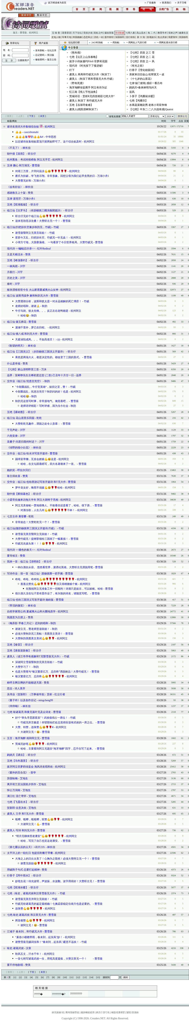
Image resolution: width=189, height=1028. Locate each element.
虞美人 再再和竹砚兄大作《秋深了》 (91, 74)
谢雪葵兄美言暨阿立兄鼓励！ (32, 534)
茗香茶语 (66, 32)
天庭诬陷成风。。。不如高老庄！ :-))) (37, 339)
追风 (132, 91)
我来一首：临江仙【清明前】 (24, 561)
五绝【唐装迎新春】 (19, 650)
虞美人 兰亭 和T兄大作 (20, 813)
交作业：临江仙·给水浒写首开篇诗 (27, 453)
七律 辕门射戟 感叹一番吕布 (145, 83)
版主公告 (51, 59)
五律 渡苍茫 (14, 198)
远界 (78, 375)
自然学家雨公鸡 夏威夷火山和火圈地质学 (31, 611)
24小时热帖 (97, 42)
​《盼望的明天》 (16, 345)
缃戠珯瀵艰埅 (118, 1012)
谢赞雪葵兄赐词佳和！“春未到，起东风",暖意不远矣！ (47, 942)
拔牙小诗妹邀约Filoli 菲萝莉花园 (88, 61)
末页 (42, 116)
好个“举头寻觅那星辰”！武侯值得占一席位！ (41, 717)
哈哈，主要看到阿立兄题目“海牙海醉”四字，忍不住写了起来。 (57, 748)
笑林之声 (172, 32)
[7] (47, 977)
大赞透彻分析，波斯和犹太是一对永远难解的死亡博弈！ (48, 301)
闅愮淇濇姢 (132, 1012)
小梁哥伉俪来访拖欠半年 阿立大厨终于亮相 (32, 499)
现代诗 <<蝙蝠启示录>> (21, 248)
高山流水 (141, 32)
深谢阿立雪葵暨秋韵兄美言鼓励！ (35, 662)
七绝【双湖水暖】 (17, 887)
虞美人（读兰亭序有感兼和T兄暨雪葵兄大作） (34, 656)
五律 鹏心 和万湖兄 (18, 165)
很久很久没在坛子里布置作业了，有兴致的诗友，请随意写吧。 (52, 593)
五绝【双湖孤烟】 (17, 204)
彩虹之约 (98, 32)
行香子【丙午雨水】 (19, 875)
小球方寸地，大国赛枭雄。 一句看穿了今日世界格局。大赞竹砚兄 (54, 242)
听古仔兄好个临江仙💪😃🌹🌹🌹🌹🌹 (38, 216)
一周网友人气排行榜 (136, 42)
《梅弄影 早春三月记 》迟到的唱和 (27, 623)
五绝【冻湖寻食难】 (81, 105)
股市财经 (109, 37)
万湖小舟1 (103, 176)
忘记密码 (39, 55)
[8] (53, 977)
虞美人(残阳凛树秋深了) (83, 109)
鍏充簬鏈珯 (58, 1012)
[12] (78, 977)
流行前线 (130, 37)
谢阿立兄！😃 (28, 925)
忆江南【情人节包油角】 (83, 91)
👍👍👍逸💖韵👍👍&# (29, 136)
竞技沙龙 (87, 32)
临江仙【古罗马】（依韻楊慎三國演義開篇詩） (35, 210)
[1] (14, 977)
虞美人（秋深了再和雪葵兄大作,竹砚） (92, 78)
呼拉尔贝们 (24, 470)
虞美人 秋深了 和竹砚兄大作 (85, 100)
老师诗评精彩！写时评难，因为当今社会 (44, 405)
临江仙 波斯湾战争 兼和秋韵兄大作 (27, 295)
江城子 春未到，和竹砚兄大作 (24, 931)
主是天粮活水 (15, 254)
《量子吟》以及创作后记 (21, 700)
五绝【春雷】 (15, 644)
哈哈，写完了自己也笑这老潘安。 (40, 840)
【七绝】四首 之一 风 (141, 61)
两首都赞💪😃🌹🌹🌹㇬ (28, 920)
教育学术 (162, 32)
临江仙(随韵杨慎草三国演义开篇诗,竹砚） (31, 528)
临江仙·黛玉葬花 (16, 321)
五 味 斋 (56, 32)
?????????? (76, 993)
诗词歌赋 (119, 32)
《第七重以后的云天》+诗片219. (26, 847)
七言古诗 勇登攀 (16, 516)
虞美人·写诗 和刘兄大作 (21, 830)
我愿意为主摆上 (16, 617)
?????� (38, 994)
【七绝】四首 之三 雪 (141, 52)
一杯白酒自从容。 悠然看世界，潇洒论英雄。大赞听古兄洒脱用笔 (54, 567)
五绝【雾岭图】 (16, 412)
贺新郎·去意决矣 (16, 807)
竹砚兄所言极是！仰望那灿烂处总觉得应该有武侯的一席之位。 (57, 722)
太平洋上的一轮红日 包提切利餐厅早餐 (30, 853)
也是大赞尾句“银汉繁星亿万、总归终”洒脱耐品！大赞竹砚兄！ (52, 671)
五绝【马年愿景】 (17, 760)
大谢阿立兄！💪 (30, 824)
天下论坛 (77, 32)
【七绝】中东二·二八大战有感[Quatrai (151, 109)
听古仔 (32, 153)
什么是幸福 (13, 363)
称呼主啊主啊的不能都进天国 (24, 682)
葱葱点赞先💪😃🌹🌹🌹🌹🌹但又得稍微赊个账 (49, 584)
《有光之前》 (137, 65)
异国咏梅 (12, 778)
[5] (36, 977)
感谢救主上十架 (16, 192)
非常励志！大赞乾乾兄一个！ (32, 522)
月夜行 (11, 272)
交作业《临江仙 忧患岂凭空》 (25, 381)
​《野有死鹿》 (77, 83)
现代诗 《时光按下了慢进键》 (87, 65)
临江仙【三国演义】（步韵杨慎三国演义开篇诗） (36, 351)
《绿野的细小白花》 (19, 447)
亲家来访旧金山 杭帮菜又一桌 (147, 74)
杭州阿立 (33, 32)
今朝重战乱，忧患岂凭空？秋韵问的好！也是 (41, 391)
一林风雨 (12, 266)
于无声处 (12, 430)
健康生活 (183, 32)
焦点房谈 (162, 37)
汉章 (28, 948)
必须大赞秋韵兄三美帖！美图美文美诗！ (39, 633)
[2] (20, 977)
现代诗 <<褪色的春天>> (21, 549)
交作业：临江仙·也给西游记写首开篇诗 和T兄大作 (36, 482)
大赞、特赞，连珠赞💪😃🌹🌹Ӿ (34, 727)
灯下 (72, 70)
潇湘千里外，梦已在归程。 (31, 327)
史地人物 (56, 37)
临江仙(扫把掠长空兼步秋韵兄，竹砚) (29, 227)
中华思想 (51, 136)
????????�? (58, 994)
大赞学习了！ (23, 666)
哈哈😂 (24, 315)
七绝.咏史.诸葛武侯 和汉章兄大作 (26, 914)
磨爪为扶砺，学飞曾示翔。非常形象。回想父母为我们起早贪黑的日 (55, 176)
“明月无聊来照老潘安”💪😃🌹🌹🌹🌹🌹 (39, 836)
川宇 (22, 266)
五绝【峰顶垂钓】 (17, 260)
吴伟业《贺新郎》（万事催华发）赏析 (29, 694)
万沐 (43, 369)
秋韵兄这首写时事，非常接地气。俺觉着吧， (41, 401)
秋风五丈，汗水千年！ (28, 953)
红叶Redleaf (44, 248)
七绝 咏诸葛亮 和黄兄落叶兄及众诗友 (29, 712)
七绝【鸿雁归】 (138, 100)
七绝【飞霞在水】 (17, 802)
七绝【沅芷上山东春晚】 (83, 57)
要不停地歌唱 (15, 965)
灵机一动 (98, 37)
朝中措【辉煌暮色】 (19, 493)
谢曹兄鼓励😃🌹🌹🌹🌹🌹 (36, 863)
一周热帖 (114, 42)
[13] (85, 977)
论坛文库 (51, 50)
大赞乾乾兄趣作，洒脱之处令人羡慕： (37, 423)
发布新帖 (39, 50)
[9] (58, 977)
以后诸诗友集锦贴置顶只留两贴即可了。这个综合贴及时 (48, 141)
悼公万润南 (13, 790)
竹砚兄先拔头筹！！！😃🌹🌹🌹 (35, 543)
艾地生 (24, 778)
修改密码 (39, 59)
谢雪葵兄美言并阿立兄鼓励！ (32, 899)
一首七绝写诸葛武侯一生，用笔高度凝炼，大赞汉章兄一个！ (53, 958)
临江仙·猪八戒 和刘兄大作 (22, 333)
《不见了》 (13, 147)
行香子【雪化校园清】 (142, 70)
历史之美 (12, 278)
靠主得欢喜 (13, 476)
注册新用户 (23, 60)
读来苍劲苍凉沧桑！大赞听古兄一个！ (37, 220)
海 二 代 (152, 32)
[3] (25, 977)
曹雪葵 (23, 32)
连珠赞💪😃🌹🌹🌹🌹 (29, 908)
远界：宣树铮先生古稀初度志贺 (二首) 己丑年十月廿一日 (40, 375)
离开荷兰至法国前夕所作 (21, 784)
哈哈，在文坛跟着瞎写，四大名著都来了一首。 (48, 463)
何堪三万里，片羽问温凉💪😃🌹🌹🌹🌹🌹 (41, 171)
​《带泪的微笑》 (16, 605)
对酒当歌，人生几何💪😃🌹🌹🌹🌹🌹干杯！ (47, 510)
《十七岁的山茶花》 (141, 78)
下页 (31, 116)
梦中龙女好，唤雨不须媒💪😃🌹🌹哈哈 (39, 487)
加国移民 (119, 37)
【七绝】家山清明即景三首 (23, 369)
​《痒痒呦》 (13, 706)
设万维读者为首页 (57, 2)
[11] (71, 977)
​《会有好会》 (15, 187)
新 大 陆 (141, 37)
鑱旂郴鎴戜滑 (87, 1012)
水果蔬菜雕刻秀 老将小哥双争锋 (148, 105)
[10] (65, 977)
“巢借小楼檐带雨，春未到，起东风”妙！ (39, 937)
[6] (42, 977)
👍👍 (18, 132)
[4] (31, 977)
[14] (91, 977)
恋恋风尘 (87, 37)
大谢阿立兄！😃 (30, 732)
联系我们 (166, 2)
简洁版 (50, 55)
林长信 (27, 147)
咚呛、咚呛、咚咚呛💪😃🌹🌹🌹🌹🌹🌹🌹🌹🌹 (45, 579)
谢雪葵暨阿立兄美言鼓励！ (31, 232)
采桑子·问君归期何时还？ (22, 441)
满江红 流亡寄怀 (16, 796)
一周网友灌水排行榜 (167, 42)
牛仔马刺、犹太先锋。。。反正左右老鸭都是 (41, 310)
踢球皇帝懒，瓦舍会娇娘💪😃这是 (35, 459)
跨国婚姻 (77, 37)
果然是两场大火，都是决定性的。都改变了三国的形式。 (48, 357)
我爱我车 (172, 37)
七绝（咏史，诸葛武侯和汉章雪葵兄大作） (32, 893)
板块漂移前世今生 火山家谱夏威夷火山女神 (32, 289)
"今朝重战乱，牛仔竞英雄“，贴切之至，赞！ (41, 386)
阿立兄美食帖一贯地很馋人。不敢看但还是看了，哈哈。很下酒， (53, 505)
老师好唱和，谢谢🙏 (27, 306)
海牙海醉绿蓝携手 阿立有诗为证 (88, 87)
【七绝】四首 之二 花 (141, 57)
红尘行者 (59, 694)
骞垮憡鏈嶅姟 (72, 1012)
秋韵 (44, 306)
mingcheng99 (46, 700)
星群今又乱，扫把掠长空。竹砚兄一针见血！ (41, 237)
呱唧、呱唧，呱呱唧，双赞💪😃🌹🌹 (37, 819)
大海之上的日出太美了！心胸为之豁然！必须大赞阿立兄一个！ (52, 858)
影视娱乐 (151, 37)
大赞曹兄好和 (23, 180)
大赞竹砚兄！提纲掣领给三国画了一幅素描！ (41, 538)
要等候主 (12, 555)
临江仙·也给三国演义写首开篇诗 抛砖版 (30, 599)
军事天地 (66, 37)
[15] (98, 977)
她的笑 (11, 470)
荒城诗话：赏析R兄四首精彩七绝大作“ (92, 96)
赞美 (30, 192)
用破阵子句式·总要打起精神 (23, 869)
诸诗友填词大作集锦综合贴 (23, 126)
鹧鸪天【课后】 (16, 754)
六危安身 (12, 435)
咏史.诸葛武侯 (15, 948)
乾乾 (39, 418)
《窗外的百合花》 (17, 772)
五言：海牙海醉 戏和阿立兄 (23, 738)
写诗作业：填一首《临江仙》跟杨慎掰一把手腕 (35, 573)
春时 (9, 283)
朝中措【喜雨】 (16, 153)
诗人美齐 (20, 688)
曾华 (33, 772)
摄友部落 (109, 32)
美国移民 (183, 37)
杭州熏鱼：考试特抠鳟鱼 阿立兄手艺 (28, 159)
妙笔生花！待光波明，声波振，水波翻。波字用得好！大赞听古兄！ (55, 881)
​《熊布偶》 (76, 52)
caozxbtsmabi (31, 132)
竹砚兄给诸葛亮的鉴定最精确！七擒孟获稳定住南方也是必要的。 (53, 903)
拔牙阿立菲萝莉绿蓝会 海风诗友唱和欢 (30, 766)
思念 (9, 688)
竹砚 (56, 227)
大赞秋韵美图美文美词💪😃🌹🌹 (35, 638)
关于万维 (181, 2)
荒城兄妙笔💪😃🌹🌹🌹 (30, 743)
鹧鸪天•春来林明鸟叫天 (143, 87)
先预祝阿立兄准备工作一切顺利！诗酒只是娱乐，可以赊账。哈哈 (64, 588)
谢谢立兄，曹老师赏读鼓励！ (32, 629)
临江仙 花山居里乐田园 (20, 418)
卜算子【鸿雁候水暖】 (142, 96)
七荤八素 (130, 32)
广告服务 (151, 2)
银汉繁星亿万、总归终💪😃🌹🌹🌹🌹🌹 (39, 676)
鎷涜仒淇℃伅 (102, 1012)
